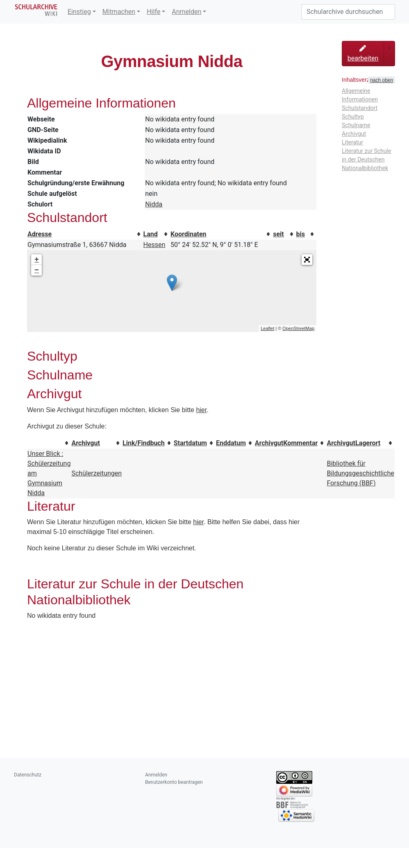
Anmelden (186, 12)
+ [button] (36, 260)
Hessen (154, 245)
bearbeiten (363, 53)
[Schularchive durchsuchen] (348, 12)
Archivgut (85, 443)
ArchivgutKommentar (286, 443)
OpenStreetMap (298, 328)
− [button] (36, 270)
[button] (307, 259)
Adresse (39, 234)
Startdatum (190, 443)
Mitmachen (118, 12)
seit (278, 234)
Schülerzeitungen (96, 473)
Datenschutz (27, 775)
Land (150, 234)
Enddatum (231, 443)
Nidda (153, 204)
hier (201, 409)
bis (300, 234)
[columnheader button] (85, 234)
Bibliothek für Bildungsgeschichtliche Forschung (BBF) (360, 473)
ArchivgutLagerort (353, 443)
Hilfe (153, 12)
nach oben (381, 80)
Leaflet (267, 328)
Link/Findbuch (144, 443)
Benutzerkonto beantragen (174, 782)
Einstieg (79, 12)
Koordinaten (188, 234)
